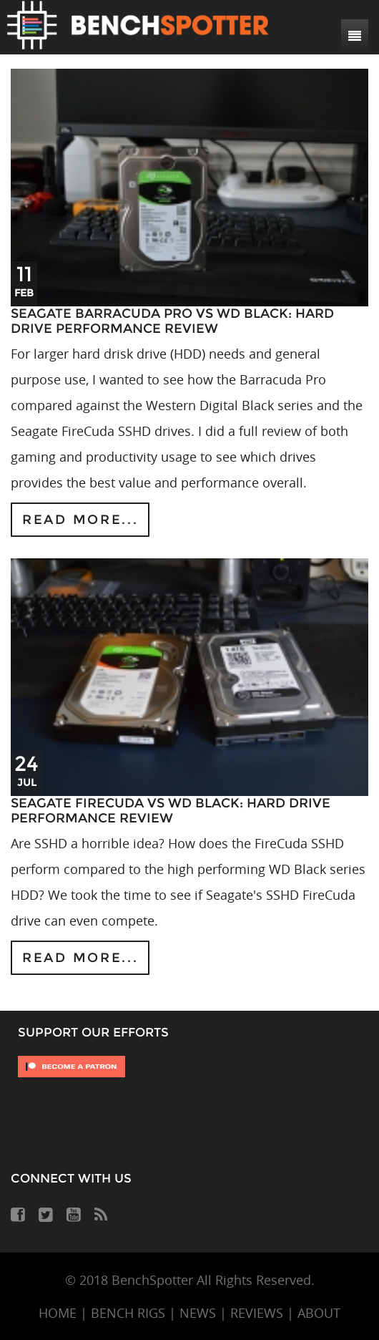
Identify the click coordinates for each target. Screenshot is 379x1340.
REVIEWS (256, 1312)
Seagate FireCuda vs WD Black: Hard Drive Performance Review (170, 811)
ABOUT (318, 1312)
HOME (58, 1312)
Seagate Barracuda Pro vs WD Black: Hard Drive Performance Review (172, 321)
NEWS (197, 1312)
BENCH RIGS (128, 1312)
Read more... (80, 520)
